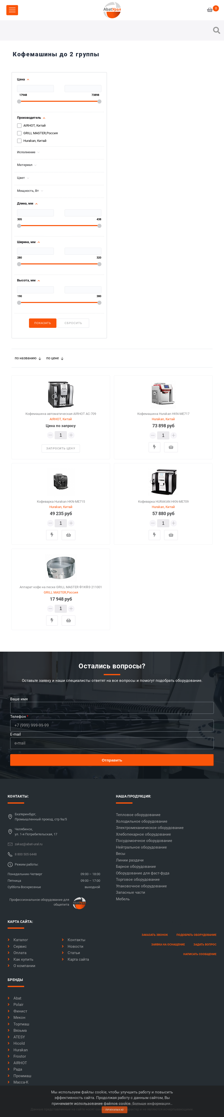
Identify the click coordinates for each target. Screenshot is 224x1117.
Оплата (17, 953)
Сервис (17, 946)
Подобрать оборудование (196, 935)
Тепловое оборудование (138, 815)
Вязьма (17, 1030)
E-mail (15, 734)
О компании (21, 965)
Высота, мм (26, 280)
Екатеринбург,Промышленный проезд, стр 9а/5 (41, 816)
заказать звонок (155, 935)
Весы (120, 853)
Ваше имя (19, 699)
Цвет (21, 178)
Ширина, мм (26, 242)
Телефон (18, 716)
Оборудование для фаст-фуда (142, 873)
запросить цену (60, 448)
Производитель (29, 118)
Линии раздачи (130, 860)
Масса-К (18, 1082)
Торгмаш (18, 1024)
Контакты (73, 940)
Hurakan (18, 1050)
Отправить (112, 760)
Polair (15, 1004)
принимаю (115, 1109)
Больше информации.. (152, 1103)
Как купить (20, 959)
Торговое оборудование (138, 879)
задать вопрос (204, 944)
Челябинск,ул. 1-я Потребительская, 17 (36, 831)
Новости (72, 946)
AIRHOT (17, 1063)
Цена (21, 79)
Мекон (16, 1017)
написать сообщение (199, 954)
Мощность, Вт (28, 191)
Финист (17, 1011)
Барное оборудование (136, 866)
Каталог (18, 940)
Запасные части (130, 892)
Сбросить (73, 323)
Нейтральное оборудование (141, 847)
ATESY (16, 1037)
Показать (42, 323)
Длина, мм (25, 203)
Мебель (123, 899)
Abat (14, 998)
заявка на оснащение (168, 944)
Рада (15, 1069)
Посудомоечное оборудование (144, 840)
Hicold (16, 1043)
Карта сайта (75, 959)
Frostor (17, 1056)
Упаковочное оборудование (141, 886)
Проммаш (19, 1076)
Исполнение (26, 152)
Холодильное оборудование (141, 821)
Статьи (71, 953)
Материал (24, 165)
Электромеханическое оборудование (150, 827)
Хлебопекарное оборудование (143, 834)
